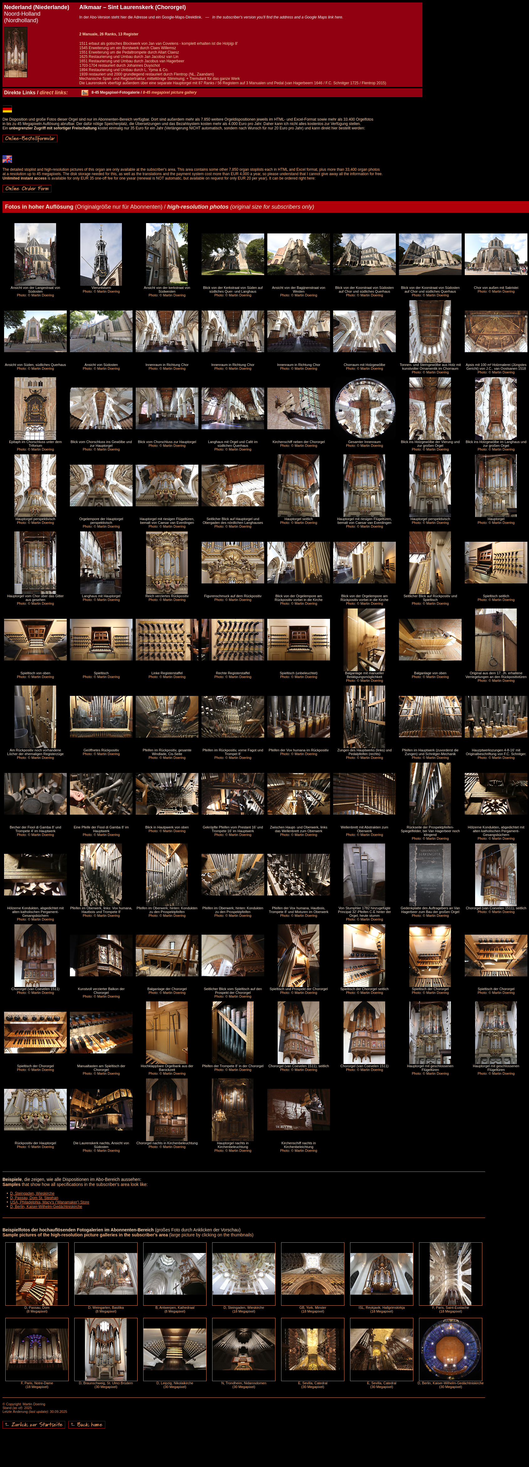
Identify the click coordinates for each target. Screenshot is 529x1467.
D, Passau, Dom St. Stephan (34, 1198)
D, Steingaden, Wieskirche (32, 1193)
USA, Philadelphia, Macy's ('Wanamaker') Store (49, 1202)
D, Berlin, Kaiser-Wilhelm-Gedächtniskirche (46, 1206)
